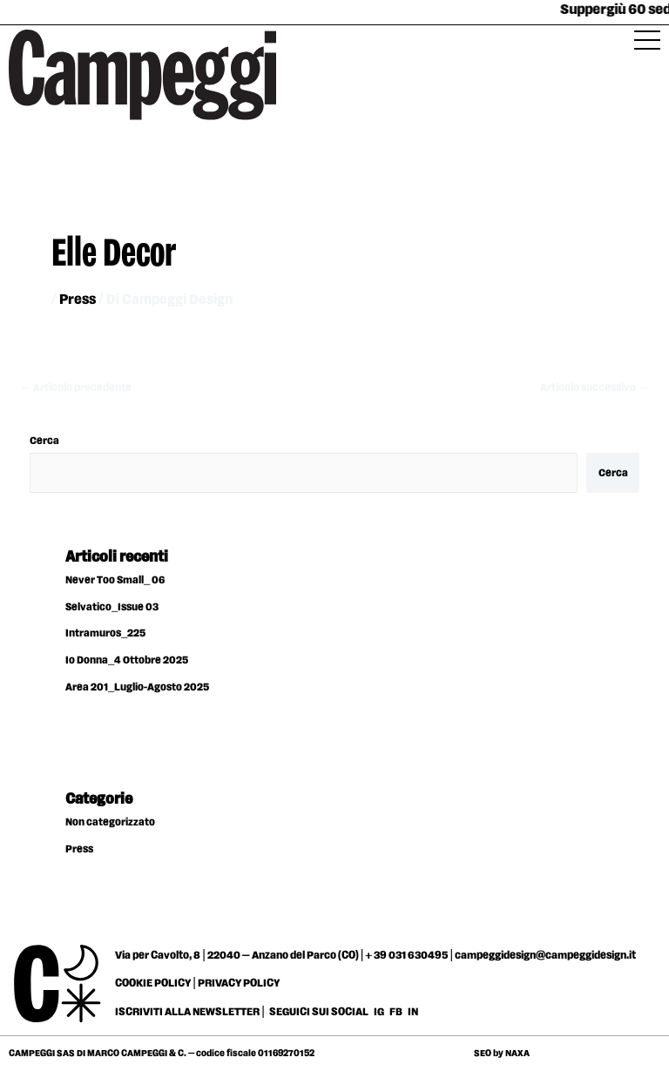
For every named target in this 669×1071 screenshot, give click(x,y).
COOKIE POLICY (153, 983)
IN (413, 1012)
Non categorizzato (110, 822)
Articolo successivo (595, 388)
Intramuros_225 (105, 633)
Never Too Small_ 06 (115, 580)
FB (396, 1012)
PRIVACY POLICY (239, 983)
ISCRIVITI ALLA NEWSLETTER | (190, 1012)
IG (379, 1012)
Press (77, 299)
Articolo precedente (75, 388)
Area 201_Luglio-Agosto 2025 (137, 687)
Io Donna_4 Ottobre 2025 (126, 660)
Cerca (44, 441)
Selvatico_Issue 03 (112, 607)
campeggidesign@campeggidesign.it (545, 955)
